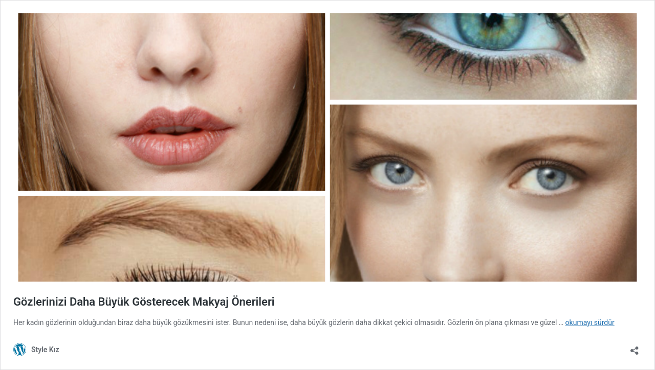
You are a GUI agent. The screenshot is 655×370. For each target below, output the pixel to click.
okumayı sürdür (590, 322)
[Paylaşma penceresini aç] (634, 347)
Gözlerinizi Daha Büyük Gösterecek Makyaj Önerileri (144, 301)
